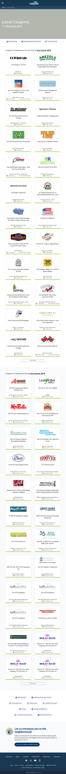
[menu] (2, 3)
